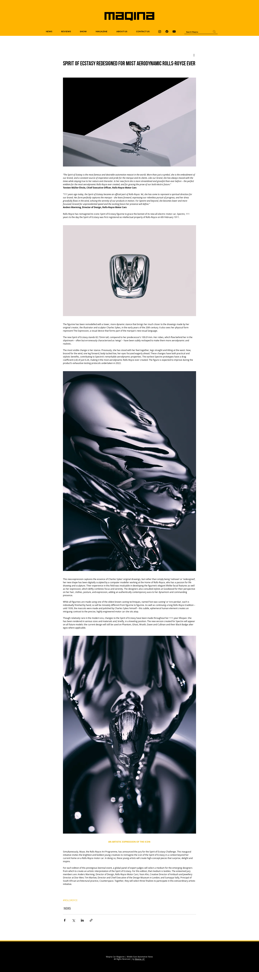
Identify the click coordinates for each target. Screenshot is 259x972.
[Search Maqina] (195, 32)
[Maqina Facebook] (167, 31)
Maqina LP (140, 959)
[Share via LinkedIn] (82, 920)
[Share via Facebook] (64, 920)
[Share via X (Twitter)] (73, 920)
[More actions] (194, 55)
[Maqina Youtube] (174, 31)
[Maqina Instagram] (160, 31)
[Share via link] (91, 920)
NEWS (67, 908)
